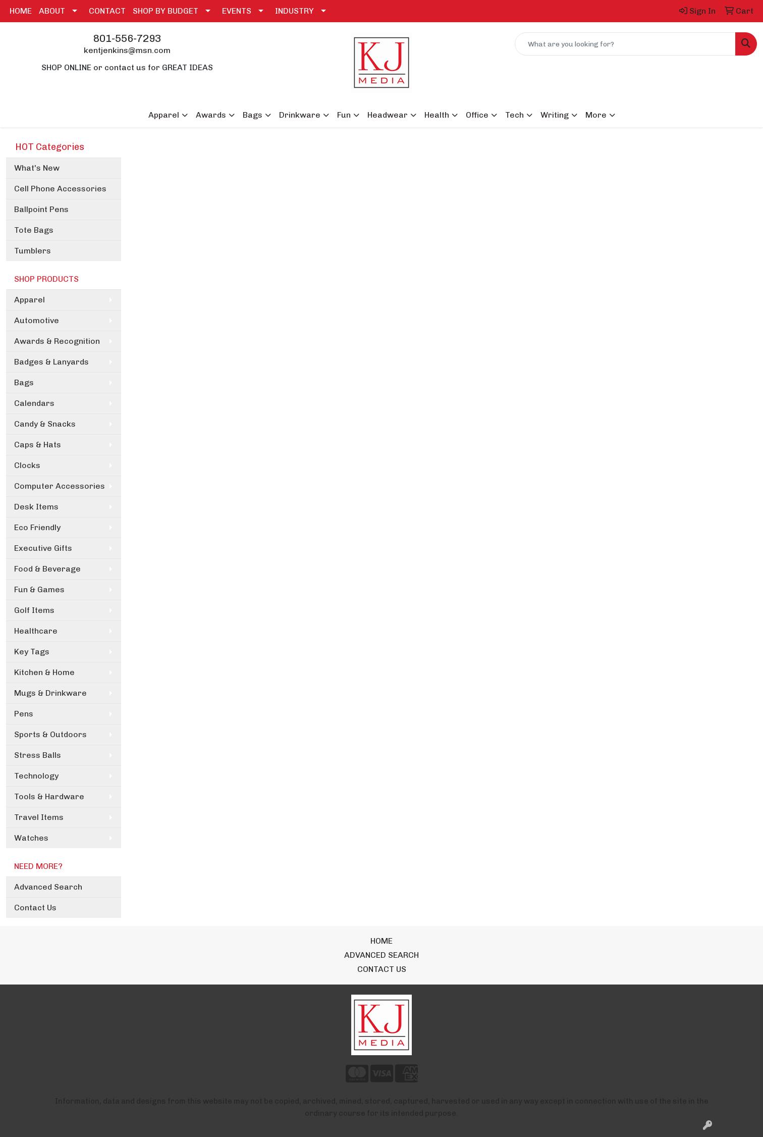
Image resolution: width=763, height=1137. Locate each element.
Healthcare (36, 631)
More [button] (596, 115)
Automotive (36, 320)
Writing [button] (554, 115)
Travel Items (39, 817)
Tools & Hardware (49, 796)
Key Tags (31, 651)
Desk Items (36, 506)
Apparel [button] (163, 115)
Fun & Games (39, 589)
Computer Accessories (59, 486)
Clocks (27, 465)
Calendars (34, 403)
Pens (23, 713)
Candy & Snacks (45, 424)
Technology (36, 776)
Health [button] (436, 115)
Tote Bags (33, 230)
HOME (21, 11)
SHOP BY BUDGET (165, 11)
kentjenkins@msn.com (127, 50)
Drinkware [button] (299, 115)
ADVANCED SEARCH (381, 955)
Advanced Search (48, 887)
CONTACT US (381, 969)
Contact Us (35, 907)
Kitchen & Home (44, 672)
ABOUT (52, 11)
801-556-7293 (127, 38)
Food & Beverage (47, 569)
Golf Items (34, 610)
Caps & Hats (37, 444)
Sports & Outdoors (50, 734)
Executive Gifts (43, 548)
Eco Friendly (37, 527)
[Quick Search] (625, 44)
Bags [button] (252, 115)
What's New (37, 168)
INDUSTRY (294, 11)
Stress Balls (37, 755)
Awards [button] (211, 115)
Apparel (29, 299)
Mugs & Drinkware (50, 693)
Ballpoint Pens (41, 209)
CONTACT (107, 11)
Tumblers (32, 250)
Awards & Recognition (57, 341)
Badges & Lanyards (51, 362)
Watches (31, 838)
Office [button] (477, 115)
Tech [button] (514, 115)
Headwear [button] (387, 115)
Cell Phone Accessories (60, 188)
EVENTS (236, 11)
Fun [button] (344, 115)
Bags (24, 382)
